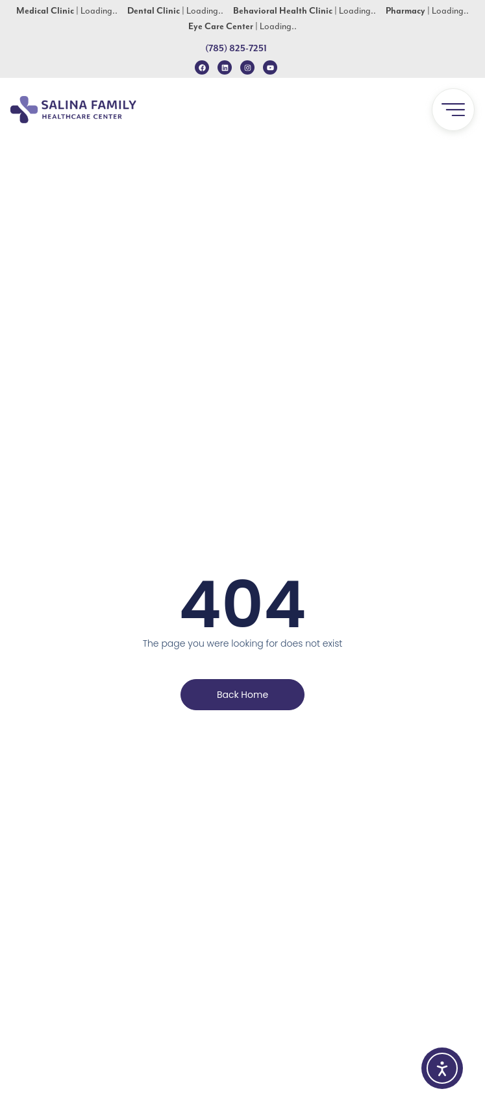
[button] (453, 109)
